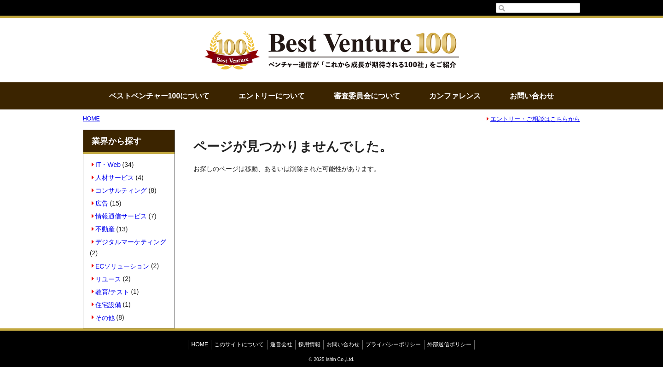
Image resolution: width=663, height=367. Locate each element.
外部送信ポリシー (449, 344)
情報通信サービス (119, 216)
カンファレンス (455, 96)
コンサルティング (119, 190)
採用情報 (309, 344)
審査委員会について (367, 96)
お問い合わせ (532, 96)
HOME (91, 118)
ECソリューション (121, 266)
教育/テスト (110, 291)
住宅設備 (107, 304)
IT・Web (106, 164)
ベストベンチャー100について (159, 96)
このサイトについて (239, 344)
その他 (103, 317)
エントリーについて (271, 96)
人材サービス (113, 177)
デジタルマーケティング (129, 242)
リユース (107, 278)
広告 (100, 203)
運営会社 (281, 344)
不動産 (103, 229)
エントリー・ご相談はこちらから (533, 119)
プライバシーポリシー (393, 344)
